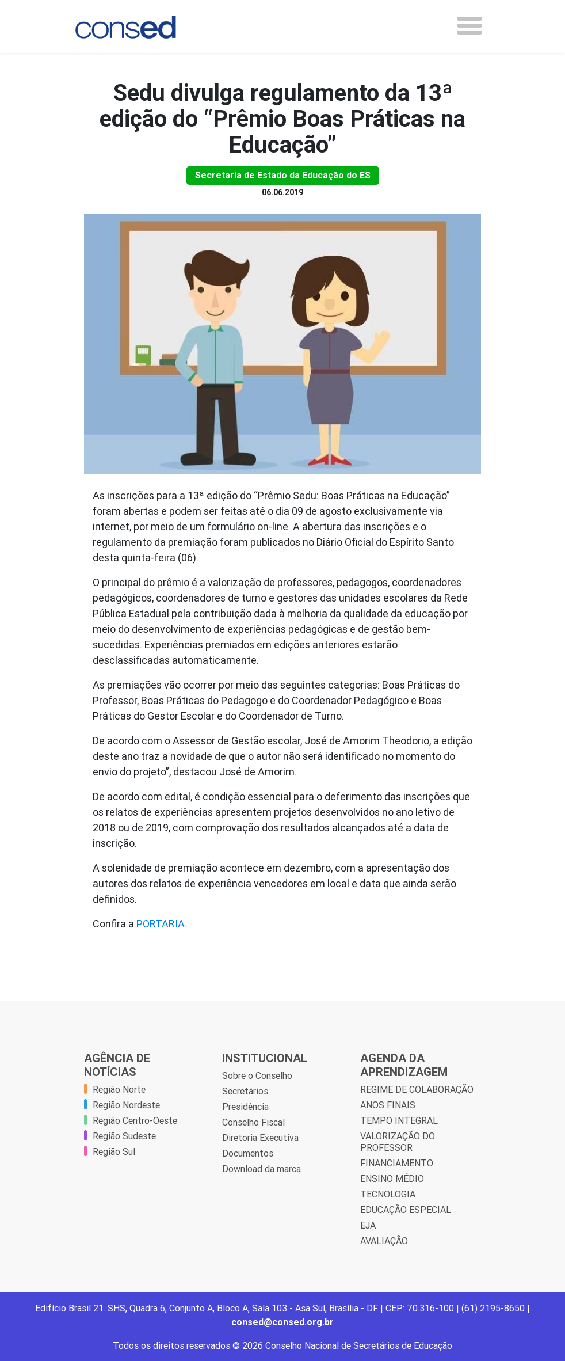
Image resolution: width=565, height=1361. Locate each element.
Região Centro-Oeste (135, 1120)
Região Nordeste (126, 1105)
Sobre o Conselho (257, 1075)
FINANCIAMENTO (396, 1163)
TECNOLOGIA (387, 1194)
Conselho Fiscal (253, 1122)
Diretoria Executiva (260, 1137)
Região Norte (119, 1089)
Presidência (245, 1106)
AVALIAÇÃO (384, 1240)
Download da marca (261, 1168)
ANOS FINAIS (387, 1105)
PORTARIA (160, 923)
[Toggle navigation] (469, 25)
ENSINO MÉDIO (392, 1178)
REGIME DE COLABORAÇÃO (417, 1089)
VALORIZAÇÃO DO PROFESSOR (397, 1141)
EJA (368, 1225)
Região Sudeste (124, 1136)
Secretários (245, 1091)
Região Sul (114, 1151)
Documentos (247, 1153)
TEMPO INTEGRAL (399, 1120)
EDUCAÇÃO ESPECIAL (405, 1209)
